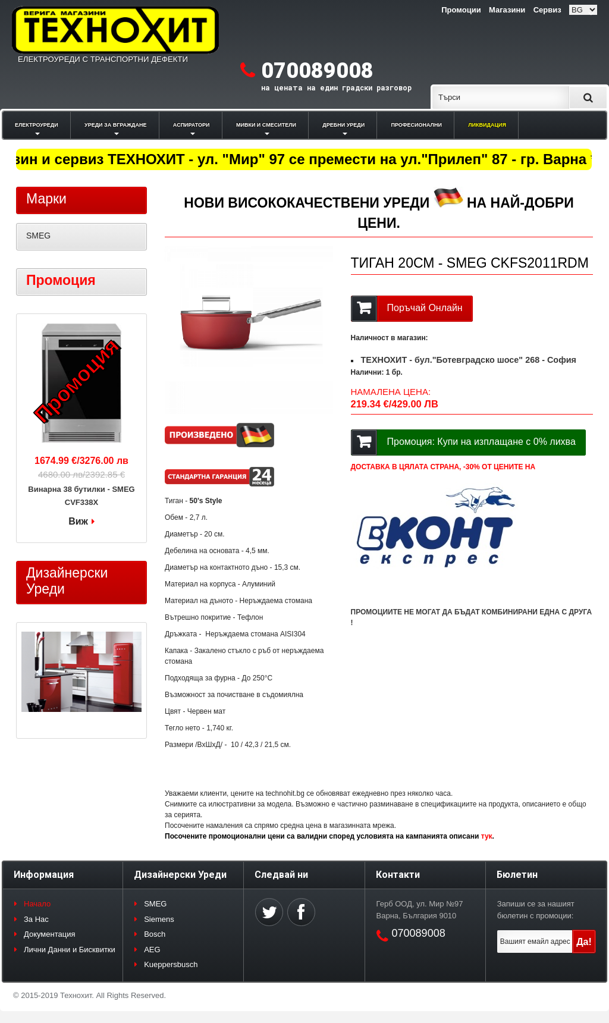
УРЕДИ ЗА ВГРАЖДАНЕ (115, 125)
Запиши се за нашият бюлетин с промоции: (536, 909)
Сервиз (547, 9)
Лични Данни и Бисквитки (69, 949)
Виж (78, 521)
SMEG (38, 235)
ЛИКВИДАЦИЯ (487, 125)
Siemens (159, 919)
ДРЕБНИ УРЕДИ (343, 125)
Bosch (154, 934)
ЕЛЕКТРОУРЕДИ (36, 125)
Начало (37, 903)
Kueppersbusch (170, 964)
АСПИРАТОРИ (191, 125)
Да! (584, 942)
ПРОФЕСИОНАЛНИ (416, 125)
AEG (152, 949)
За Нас (36, 919)
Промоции (461, 9)
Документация (50, 934)
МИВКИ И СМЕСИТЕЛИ (266, 125)
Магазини (507, 9)
